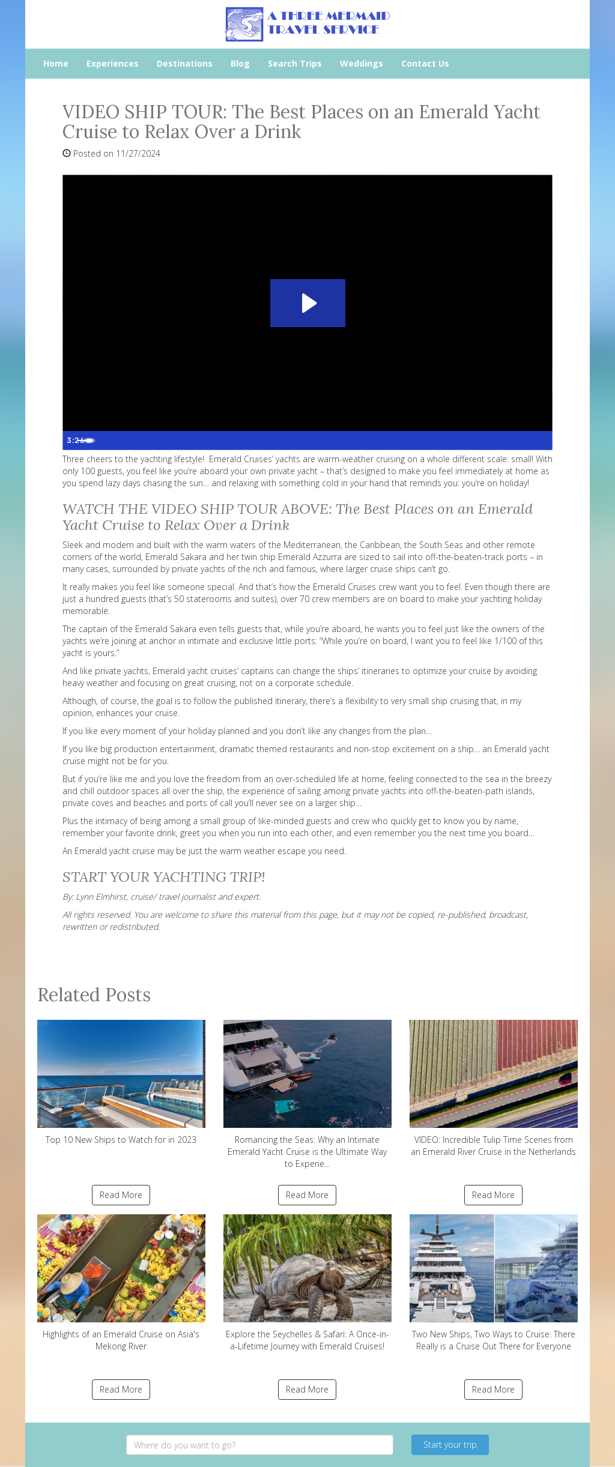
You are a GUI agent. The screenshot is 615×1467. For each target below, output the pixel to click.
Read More (121, 1194)
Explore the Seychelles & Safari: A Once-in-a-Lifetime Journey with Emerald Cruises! (307, 1283)
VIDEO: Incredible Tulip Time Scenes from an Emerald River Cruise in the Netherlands (494, 1088)
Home (55, 63)
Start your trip (450, 1444)
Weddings (361, 63)
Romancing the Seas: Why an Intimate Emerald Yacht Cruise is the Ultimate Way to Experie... (307, 1094)
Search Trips (295, 63)
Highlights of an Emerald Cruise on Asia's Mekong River (121, 1283)
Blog (240, 63)
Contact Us (425, 63)
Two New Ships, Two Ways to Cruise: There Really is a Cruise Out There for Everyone (494, 1283)
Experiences (112, 63)
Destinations (185, 63)
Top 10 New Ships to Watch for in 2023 (121, 1082)
